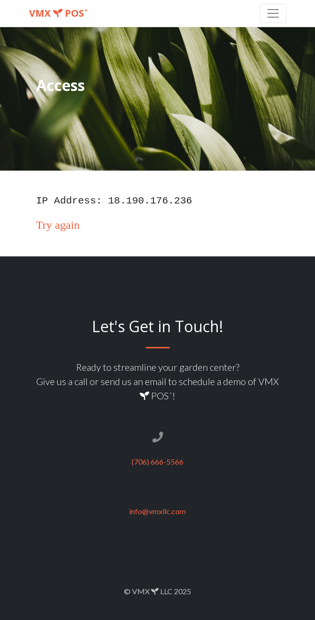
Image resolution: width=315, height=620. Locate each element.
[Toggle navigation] (273, 13)
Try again (58, 225)
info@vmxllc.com (157, 511)
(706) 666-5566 (157, 461)
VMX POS (58, 13)
